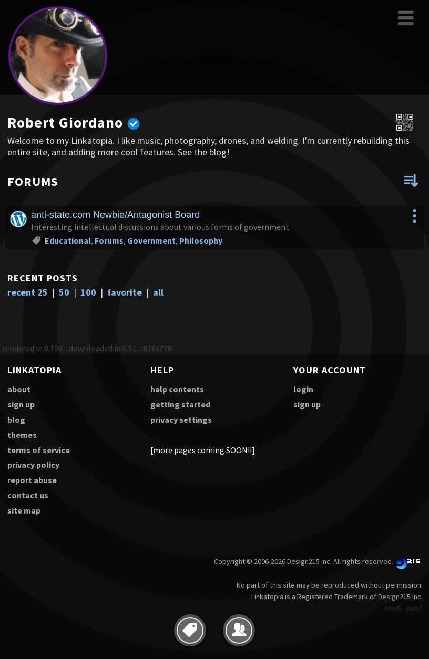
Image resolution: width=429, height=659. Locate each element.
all (158, 292)
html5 (392, 608)
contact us (27, 495)
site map (23, 510)
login (303, 389)
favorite (124, 292)
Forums (109, 240)
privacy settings (181, 419)
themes (22, 435)
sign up (21, 404)
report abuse (32, 480)
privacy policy (33, 464)
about (18, 389)
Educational (68, 240)
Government (151, 240)
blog (16, 419)
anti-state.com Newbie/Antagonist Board (115, 215)
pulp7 (414, 608)
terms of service (38, 450)
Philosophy (200, 240)
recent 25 (27, 292)
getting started (180, 404)
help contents (177, 389)
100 (88, 292)
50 (64, 292)
